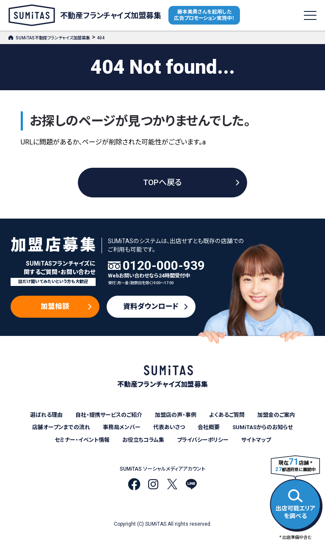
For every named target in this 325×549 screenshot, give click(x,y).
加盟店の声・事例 (175, 415)
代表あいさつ (169, 427)
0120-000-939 (164, 265)
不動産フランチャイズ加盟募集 (84, 15)
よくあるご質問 (227, 415)
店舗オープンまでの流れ (61, 427)
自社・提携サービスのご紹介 (108, 415)
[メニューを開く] (310, 15)
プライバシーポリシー (203, 440)
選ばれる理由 (46, 415)
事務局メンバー (121, 427)
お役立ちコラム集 (143, 440)
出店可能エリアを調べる (295, 503)
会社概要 (209, 427)
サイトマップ (256, 440)
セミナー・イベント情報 (82, 440)
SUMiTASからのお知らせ (262, 427)
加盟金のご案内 (276, 415)
